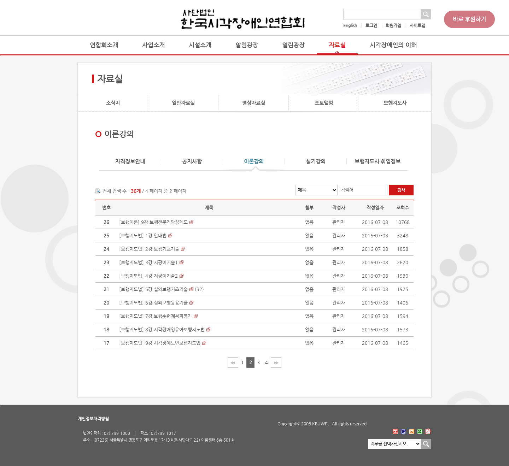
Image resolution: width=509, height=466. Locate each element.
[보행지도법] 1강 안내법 (142, 235)
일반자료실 (183, 103)
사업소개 (153, 45)
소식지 (113, 103)
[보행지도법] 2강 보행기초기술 (149, 249)
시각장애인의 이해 (393, 45)
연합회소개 (104, 45)
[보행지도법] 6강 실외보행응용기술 (153, 302)
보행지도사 (395, 103)
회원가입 (393, 25)
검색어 (347, 190)
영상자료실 (253, 103)
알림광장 (246, 45)
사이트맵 (417, 25)
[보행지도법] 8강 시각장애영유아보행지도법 (162, 329)
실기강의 (316, 161)
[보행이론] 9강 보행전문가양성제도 (153, 222)
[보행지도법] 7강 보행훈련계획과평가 (155, 316)
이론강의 (254, 161)
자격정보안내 (130, 161)
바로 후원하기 (469, 19)
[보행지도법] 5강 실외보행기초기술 (153, 289)
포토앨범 (324, 103)
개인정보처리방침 (93, 418)
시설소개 (200, 45)
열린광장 (293, 45)
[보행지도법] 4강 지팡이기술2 (148, 275)
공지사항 (192, 161)
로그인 (371, 25)
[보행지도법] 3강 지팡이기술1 (148, 262)
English (350, 25)
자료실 (337, 45)
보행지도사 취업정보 (377, 161)
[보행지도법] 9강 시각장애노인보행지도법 (159, 343)
